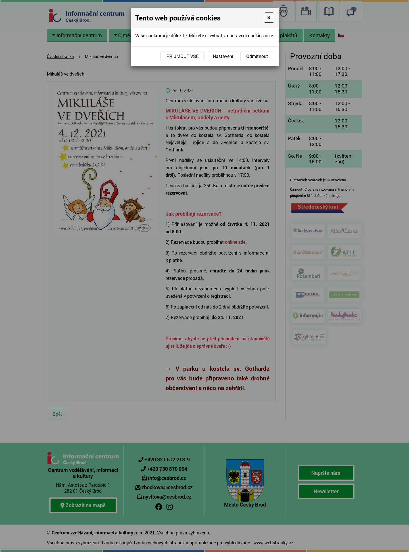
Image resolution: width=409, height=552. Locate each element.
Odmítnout (257, 56)
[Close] (269, 18)
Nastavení (223, 56)
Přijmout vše (182, 56)
